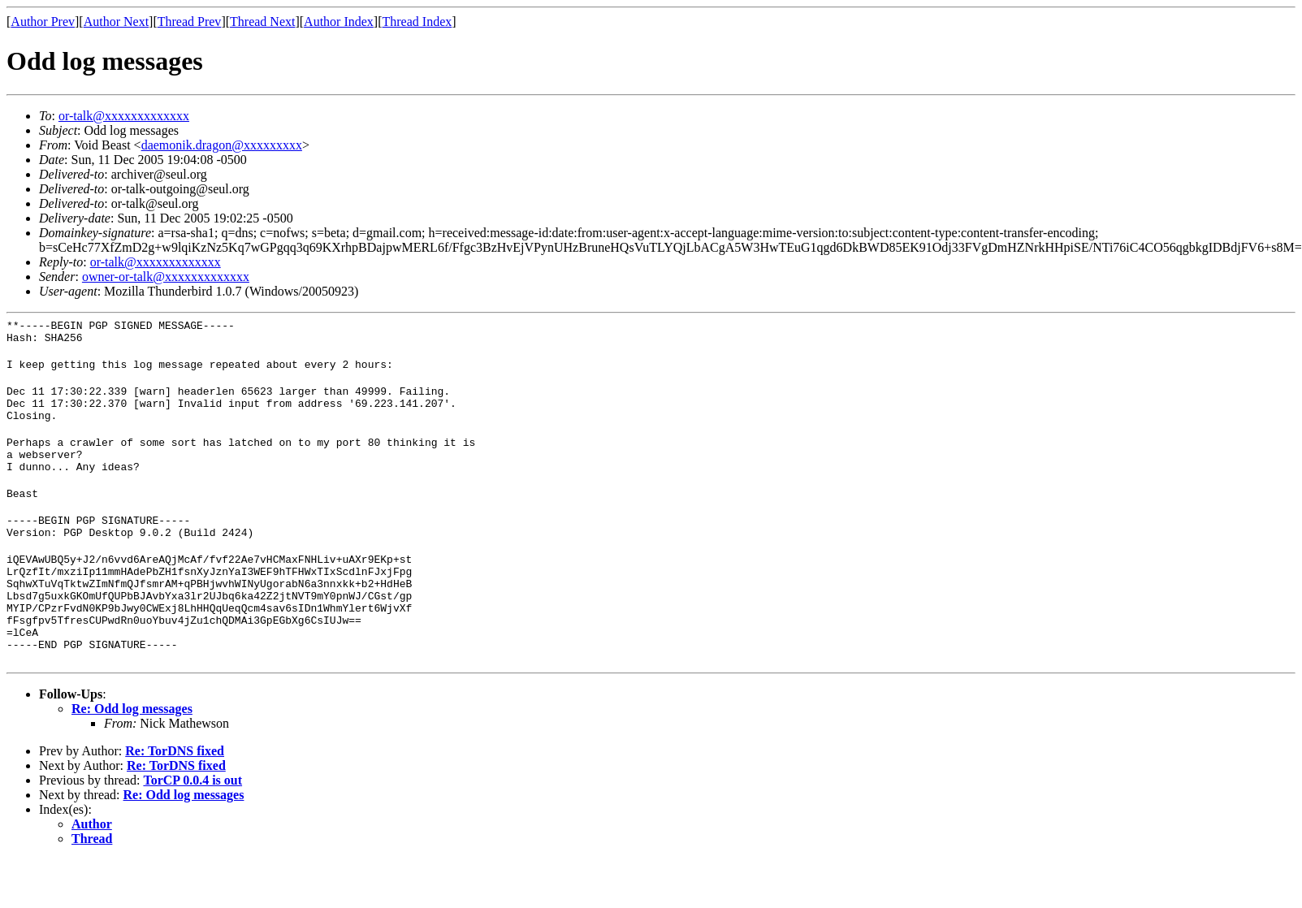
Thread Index (417, 21)
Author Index (339, 21)
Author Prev (43, 21)
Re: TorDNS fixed (174, 799)
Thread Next (262, 21)
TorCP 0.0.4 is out (192, 829)
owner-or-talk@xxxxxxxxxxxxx (165, 276)
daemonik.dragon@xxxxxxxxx (221, 145)
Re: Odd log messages (131, 757)
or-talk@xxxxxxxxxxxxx (123, 116)
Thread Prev (190, 21)
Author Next (116, 21)
